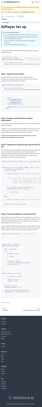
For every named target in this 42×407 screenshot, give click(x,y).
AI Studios (3, 321)
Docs (2, 354)
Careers (3, 371)
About (2, 369)
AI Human (3, 324)
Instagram (3, 386)
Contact (3, 373)
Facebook (3, 388)
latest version (26, 12)
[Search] (36, 2)
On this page (5, 22)
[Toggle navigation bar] (2, 2)
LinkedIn (3, 381)
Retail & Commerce (6, 334)
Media (2, 338)
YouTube (3, 384)
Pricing (3, 346)
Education (3, 336)
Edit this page (5, 302)
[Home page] (2, 16)
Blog (2, 357)
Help (2, 361)
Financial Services (5, 332)
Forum (2, 359)
